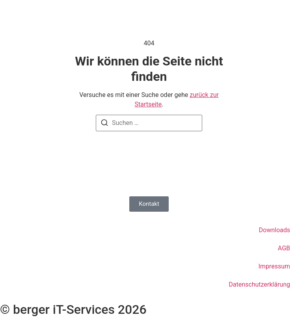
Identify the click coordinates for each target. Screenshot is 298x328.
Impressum (275, 266)
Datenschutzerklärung (259, 284)
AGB (284, 248)
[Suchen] (104, 124)
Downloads (274, 230)
